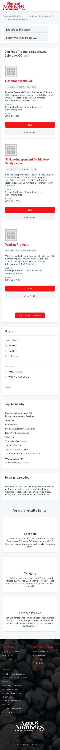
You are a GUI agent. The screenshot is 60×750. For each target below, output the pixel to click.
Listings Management (11, 685)
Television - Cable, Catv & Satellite (22, 453)
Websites (6, 681)
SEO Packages (8, 697)
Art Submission (38, 655)
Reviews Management (11, 693)
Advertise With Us (40, 651)
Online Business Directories (14, 678)
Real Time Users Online (12, 712)
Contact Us (7, 659)
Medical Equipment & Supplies (20, 428)
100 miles (13, 356)
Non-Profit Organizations (18, 432)
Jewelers (9, 420)
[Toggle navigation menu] (55, 5)
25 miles (12, 345)
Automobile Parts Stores (17, 462)
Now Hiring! (7, 655)
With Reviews (15, 371)
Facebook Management (12, 708)
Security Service (13, 445)
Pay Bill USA (37, 659)
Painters (9, 437)
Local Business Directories (13, 674)
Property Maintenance (16, 441)
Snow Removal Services (17, 449)
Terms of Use (38, 744)
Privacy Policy (22, 744)
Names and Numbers (13, 16)
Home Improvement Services (19, 416)
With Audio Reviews (18, 377)
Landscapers (11, 424)
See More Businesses (30, 315)
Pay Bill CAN (37, 663)
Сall (30, 125)
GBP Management (10, 689)
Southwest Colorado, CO (41, 16)
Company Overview (10, 651)
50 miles (12, 350)
